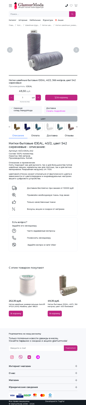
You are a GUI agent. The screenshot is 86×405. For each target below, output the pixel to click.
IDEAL (29, 86)
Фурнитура (48, 20)
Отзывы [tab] (69, 135)
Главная (12, 25)
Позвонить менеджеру (39, 238)
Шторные (22, 20)
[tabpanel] (43, 127)
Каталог (12, 20)
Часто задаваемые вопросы (41, 231)
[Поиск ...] (39, 14)
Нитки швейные (49, 25)
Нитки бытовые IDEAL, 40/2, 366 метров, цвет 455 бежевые (63, 305)
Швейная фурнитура (34, 25)
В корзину (61, 97)
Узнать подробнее (55, 111)
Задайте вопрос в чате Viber (42, 245)
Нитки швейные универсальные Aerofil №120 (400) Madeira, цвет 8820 (27, 305)
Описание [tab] (18, 135)
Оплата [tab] (35, 135)
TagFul (61, 401)
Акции (59, 20)
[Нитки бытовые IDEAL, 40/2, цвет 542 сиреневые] (43, 75)
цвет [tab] (43, 119)
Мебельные (35, 20)
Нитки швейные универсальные (70, 25)
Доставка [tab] (52, 135)
